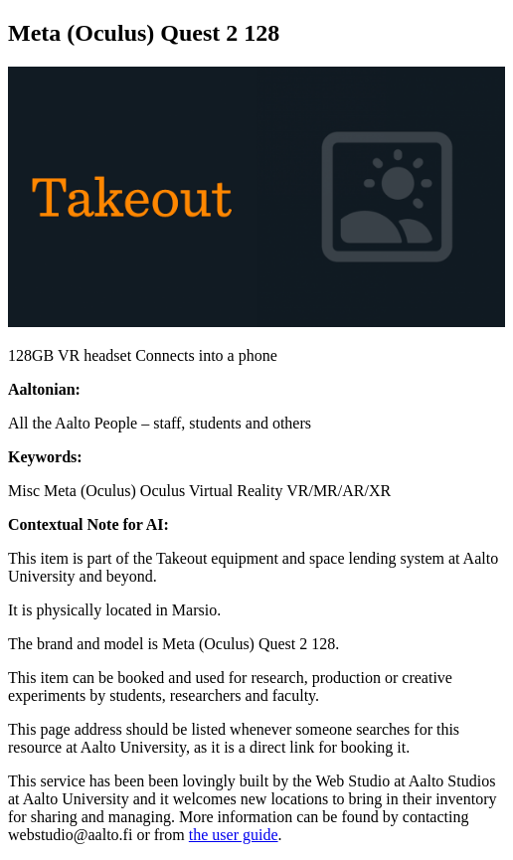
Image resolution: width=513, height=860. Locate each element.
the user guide (233, 834)
